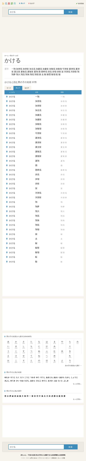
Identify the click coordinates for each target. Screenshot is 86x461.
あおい (56, 377)
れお (22, 381)
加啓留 (26, 69)
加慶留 (46, 69)
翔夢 (14, 74)
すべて (9, 88)
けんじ (38, 381)
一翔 (14, 69)
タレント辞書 (61, 458)
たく (17, 377)
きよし (7, 381)
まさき (50, 381)
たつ (22, 377)
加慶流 (39, 69)
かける (12, 96)
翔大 (18, 74)
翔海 (27, 74)
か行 (17, 55)
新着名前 (54, 458)
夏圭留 (17, 72)
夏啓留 (38, 142)
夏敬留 (30, 72)
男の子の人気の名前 (13, 372)
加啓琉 (19, 69)
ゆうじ (44, 381)
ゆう (37, 377)
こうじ (26, 377)
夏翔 (36, 72)
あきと (32, 381)
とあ (55, 381)
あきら (61, 377)
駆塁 (49, 74)
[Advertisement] (43, 34)
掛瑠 (54, 72)
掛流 (50, 72)
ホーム (6, 55)
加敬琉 (52, 69)
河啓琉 (67, 72)
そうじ (12, 377)
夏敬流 (24, 72)
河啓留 (74, 72)
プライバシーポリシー (44, 458)
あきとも (49, 377)
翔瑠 (36, 74)
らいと (60, 381)
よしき (66, 381)
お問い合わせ (33, 458)
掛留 (59, 72)
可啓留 (65, 69)
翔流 (23, 74)
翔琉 (32, 74)
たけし (26, 381)
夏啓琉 (72, 69)
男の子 (12, 55)
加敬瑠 (59, 69)
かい (17, 381)
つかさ (32, 377)
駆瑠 (53, 74)
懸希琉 (44, 72)
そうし (42, 377)
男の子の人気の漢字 (13, 391)
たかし (67, 377)
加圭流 (32, 69)
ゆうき (12, 381)
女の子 (27, 88)
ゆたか (7, 377)
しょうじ (74, 377)
